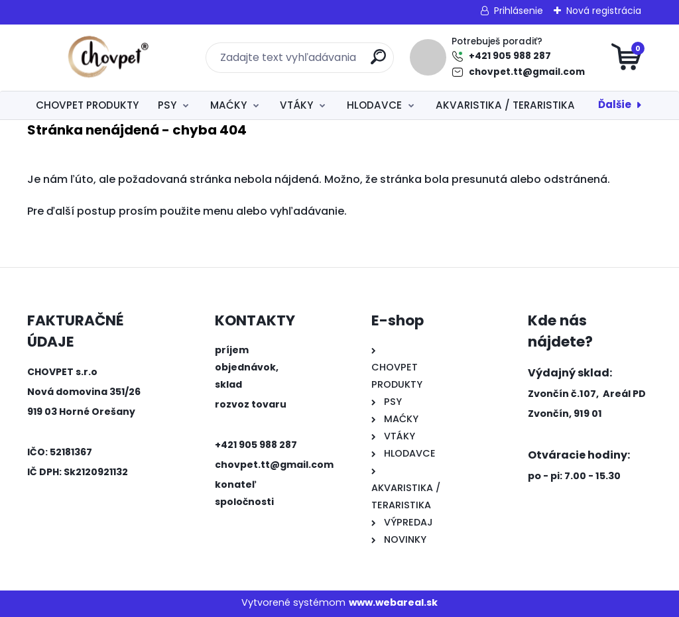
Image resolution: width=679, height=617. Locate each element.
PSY (167, 105)
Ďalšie (614, 104)
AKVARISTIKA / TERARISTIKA (505, 105)
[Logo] (108, 58)
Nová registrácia (603, 10)
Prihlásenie (518, 10)
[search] (378, 62)
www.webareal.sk (393, 602)
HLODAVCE (374, 105)
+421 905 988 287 (510, 56)
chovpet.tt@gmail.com (527, 72)
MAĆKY (228, 105)
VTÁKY (296, 105)
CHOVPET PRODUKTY (87, 105)
